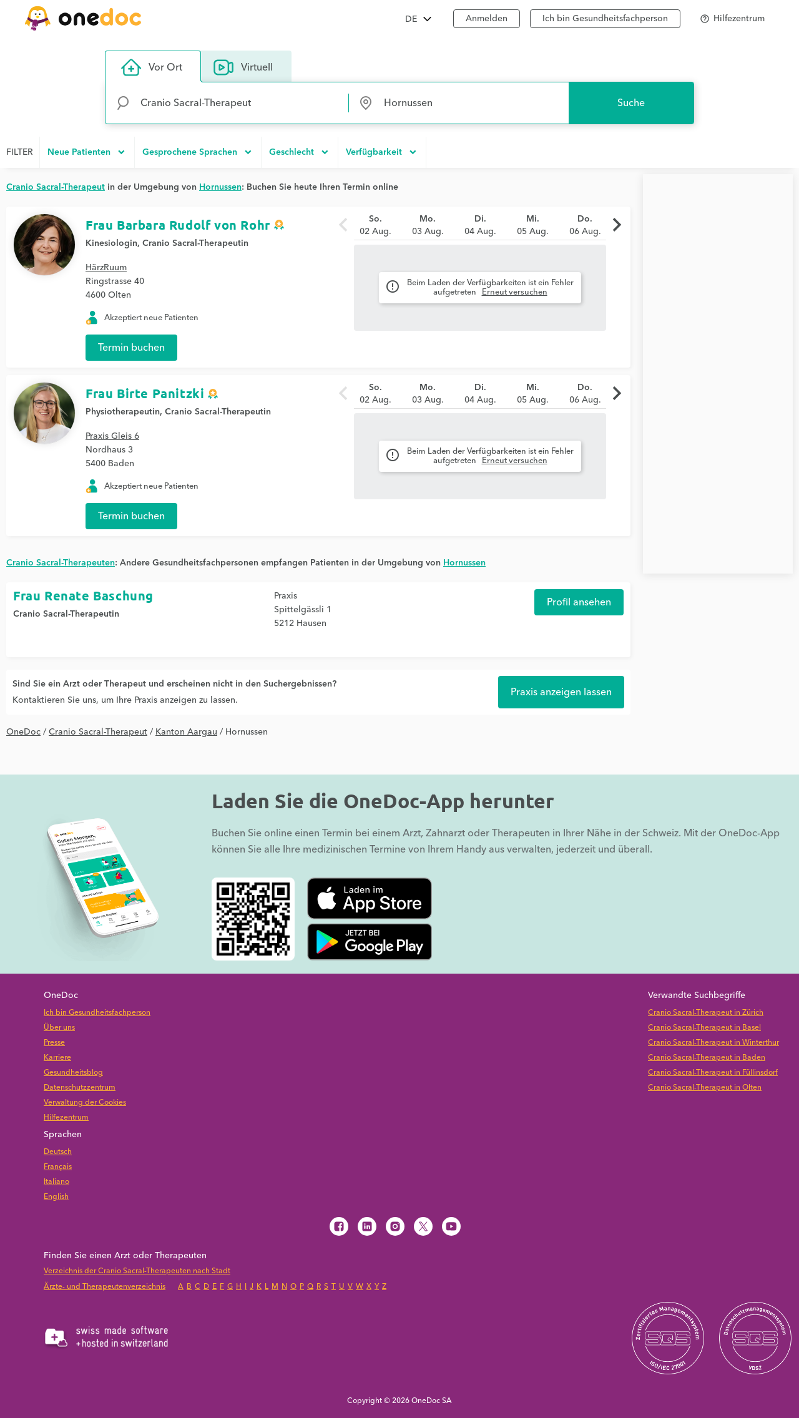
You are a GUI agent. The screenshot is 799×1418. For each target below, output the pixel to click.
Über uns (59, 1027)
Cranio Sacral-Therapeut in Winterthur (713, 1042)
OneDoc (23, 732)
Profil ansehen (579, 602)
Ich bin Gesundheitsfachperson (97, 1012)
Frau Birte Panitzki (145, 393)
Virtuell (243, 67)
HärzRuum (106, 267)
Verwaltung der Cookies (85, 1102)
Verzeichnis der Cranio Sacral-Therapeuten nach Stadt (137, 1271)
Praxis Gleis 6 (112, 436)
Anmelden (486, 18)
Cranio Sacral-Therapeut (98, 732)
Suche (631, 103)
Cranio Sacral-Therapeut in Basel (704, 1027)
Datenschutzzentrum (79, 1087)
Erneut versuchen (514, 292)
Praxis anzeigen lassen (561, 692)
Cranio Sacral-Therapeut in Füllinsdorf (713, 1072)
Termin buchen (131, 347)
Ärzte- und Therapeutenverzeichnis (104, 1286)
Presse (54, 1042)
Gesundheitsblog (73, 1072)
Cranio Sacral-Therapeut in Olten (705, 1087)
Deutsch (58, 1151)
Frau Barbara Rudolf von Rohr (178, 225)
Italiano (56, 1181)
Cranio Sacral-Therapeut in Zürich (705, 1012)
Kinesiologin (111, 243)
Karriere (57, 1057)
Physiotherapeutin (123, 411)
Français (58, 1166)
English (56, 1196)
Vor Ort (151, 67)
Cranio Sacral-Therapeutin (195, 243)
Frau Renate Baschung (83, 595)
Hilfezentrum (66, 1117)
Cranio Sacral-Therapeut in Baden (706, 1057)
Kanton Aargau (186, 732)
